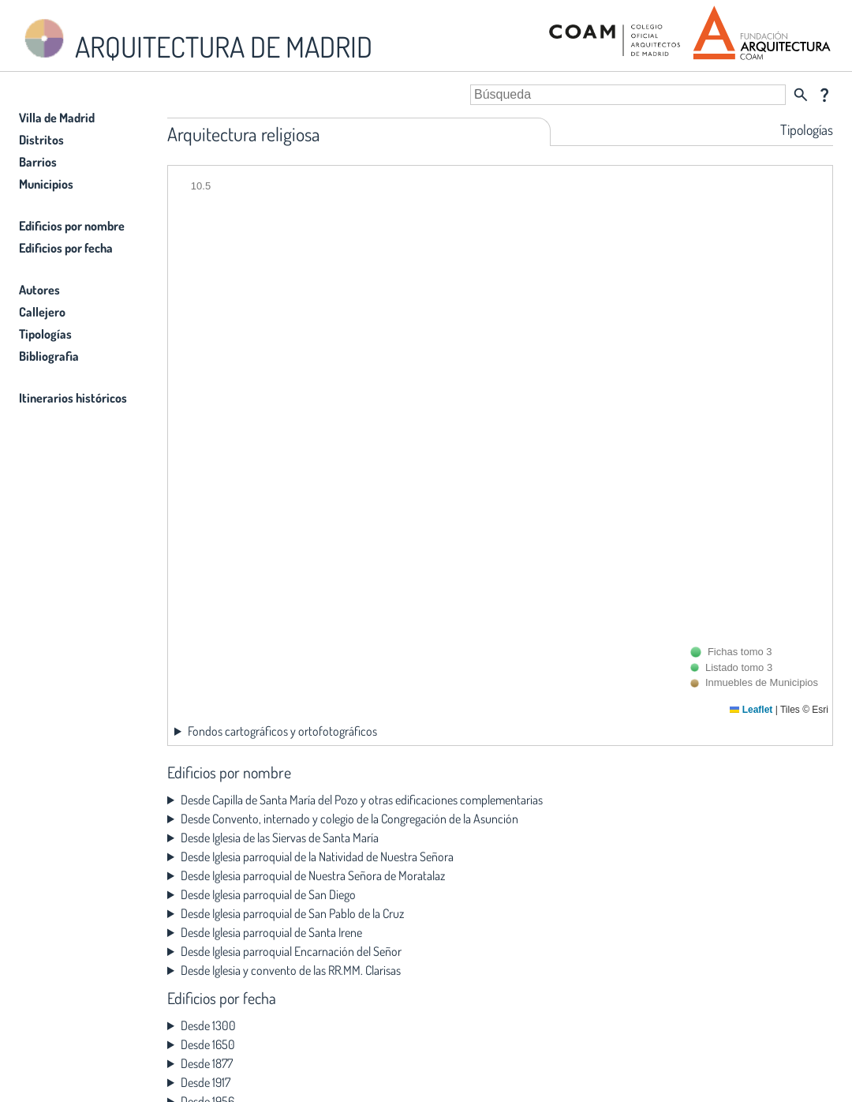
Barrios (38, 162)
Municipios (46, 184)
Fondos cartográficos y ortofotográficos (282, 731)
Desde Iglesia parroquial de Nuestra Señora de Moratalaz (313, 875)
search (800, 94)
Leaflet (751, 709)
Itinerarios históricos (73, 398)
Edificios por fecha (66, 248)
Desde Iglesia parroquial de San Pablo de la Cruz (292, 913)
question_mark (824, 94)
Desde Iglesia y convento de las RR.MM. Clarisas (291, 970)
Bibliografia (49, 356)
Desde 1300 (208, 1025)
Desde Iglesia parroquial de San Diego (268, 894)
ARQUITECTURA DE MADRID (195, 40)
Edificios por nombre (72, 226)
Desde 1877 (207, 1063)
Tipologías (45, 334)
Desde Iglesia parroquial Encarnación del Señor (291, 951)
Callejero (42, 312)
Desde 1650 (208, 1044)
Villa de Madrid (57, 118)
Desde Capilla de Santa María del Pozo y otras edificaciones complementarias (362, 800)
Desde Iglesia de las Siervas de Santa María (280, 837)
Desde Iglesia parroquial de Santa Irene (271, 932)
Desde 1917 (205, 1082)
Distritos (41, 140)
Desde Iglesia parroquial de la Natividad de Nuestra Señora (317, 856)
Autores (39, 290)
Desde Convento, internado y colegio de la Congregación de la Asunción (349, 818)
